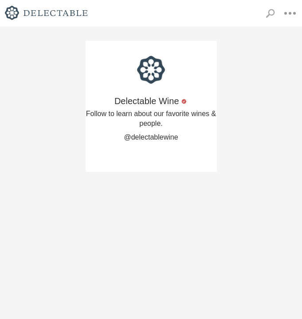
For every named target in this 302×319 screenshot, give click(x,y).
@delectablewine (151, 137)
